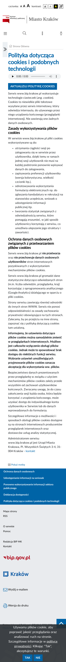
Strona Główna (21, 46)
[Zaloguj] (61, 34)
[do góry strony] (61, 623)
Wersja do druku (16, 606)
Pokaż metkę (18, 465)
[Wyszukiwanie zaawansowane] (24, 33)
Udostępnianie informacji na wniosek (24, 478)
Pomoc (7, 531)
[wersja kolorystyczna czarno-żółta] (56, 6)
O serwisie (8, 526)
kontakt (30, 451)
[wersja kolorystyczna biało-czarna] (50, 6)
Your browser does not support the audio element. (34, 76)
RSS (5, 516)
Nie (38, 657)
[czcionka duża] (28, 6)
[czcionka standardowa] (21, 6)
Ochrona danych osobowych (19, 471)
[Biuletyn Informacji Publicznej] (33, 560)
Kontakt (7, 546)
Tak (27, 657)
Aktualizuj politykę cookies (32, 86)
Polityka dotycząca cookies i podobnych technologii (31, 501)
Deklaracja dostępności (16, 495)
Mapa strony (10, 511)
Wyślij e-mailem (15, 590)
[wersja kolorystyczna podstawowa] (45, 6)
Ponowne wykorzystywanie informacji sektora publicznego (28, 486)
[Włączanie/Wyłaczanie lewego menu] (5, 49)
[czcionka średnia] (24, 6)
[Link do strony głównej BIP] (33, 19)
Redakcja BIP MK (12, 542)
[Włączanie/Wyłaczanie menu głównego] (5, 34)
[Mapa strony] (43, 34)
